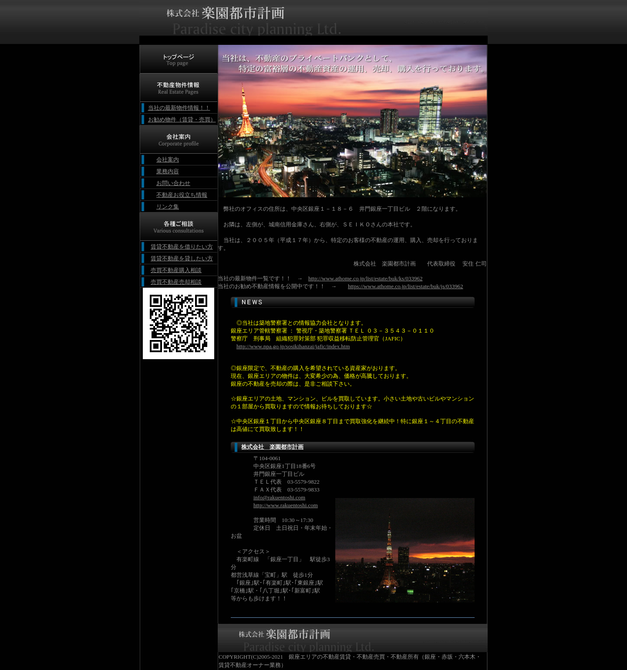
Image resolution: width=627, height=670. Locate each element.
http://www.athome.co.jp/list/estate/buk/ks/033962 (365, 278)
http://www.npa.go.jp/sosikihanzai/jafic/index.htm (293, 346)
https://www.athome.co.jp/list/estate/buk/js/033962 (405, 286)
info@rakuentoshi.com (279, 497)
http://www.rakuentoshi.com (285, 505)
